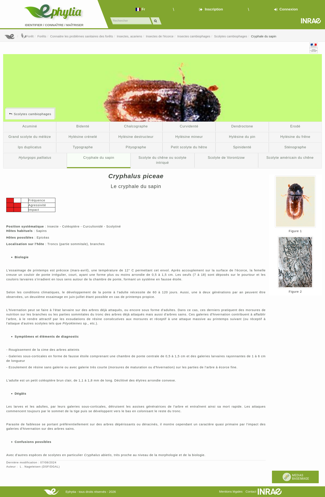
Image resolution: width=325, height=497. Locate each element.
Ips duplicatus (30, 147)
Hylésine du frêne (295, 137)
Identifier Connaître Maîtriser (54, 25)
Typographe (83, 147)
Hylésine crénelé (83, 137)
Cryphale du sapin (263, 36)
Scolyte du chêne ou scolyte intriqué (162, 160)
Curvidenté (189, 126)
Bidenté (82, 126)
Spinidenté (242, 147)
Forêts (41, 36)
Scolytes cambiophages (230, 36)
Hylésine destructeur (136, 137)
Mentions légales (231, 491)
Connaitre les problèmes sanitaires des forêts (81, 36)
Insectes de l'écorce (160, 36)
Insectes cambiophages (193, 36)
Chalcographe (136, 126)
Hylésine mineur (189, 137)
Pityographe (136, 147)
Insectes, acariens (129, 36)
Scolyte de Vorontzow (226, 157)
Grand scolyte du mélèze (29, 137)
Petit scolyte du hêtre (189, 147)
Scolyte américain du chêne (290, 157)
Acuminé (29, 126)
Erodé (295, 126)
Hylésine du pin (242, 137)
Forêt (27, 36)
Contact (250, 491)
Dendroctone (242, 126)
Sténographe (295, 147)
